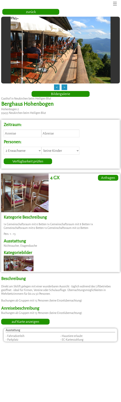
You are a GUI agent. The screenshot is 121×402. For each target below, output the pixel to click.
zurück (31, 12)
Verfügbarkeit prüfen (27, 161)
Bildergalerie (60, 94)
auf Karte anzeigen (25, 322)
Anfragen (108, 178)
